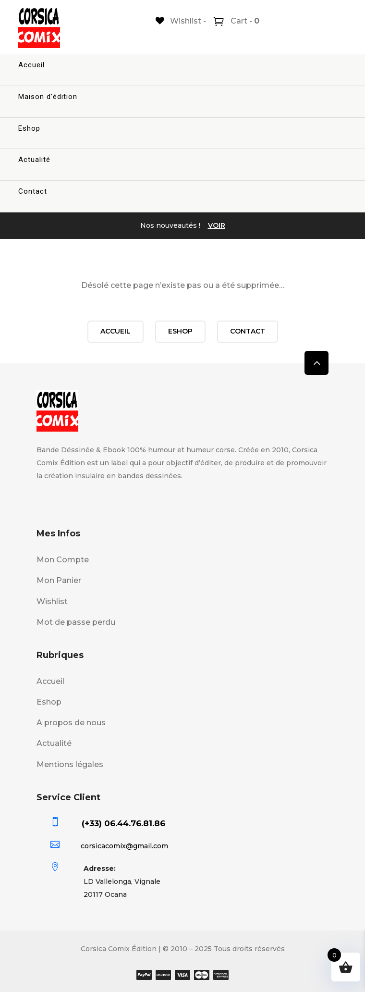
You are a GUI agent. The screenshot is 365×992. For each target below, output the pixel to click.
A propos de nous (71, 722)
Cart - (244, 20)
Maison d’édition (47, 96)
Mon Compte (62, 559)
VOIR (216, 225)
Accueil (31, 65)
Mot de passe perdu (75, 622)
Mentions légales (69, 764)
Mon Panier (58, 580)
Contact (32, 191)
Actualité (34, 159)
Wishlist (52, 601)
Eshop (29, 128)
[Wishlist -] (181, 20)
